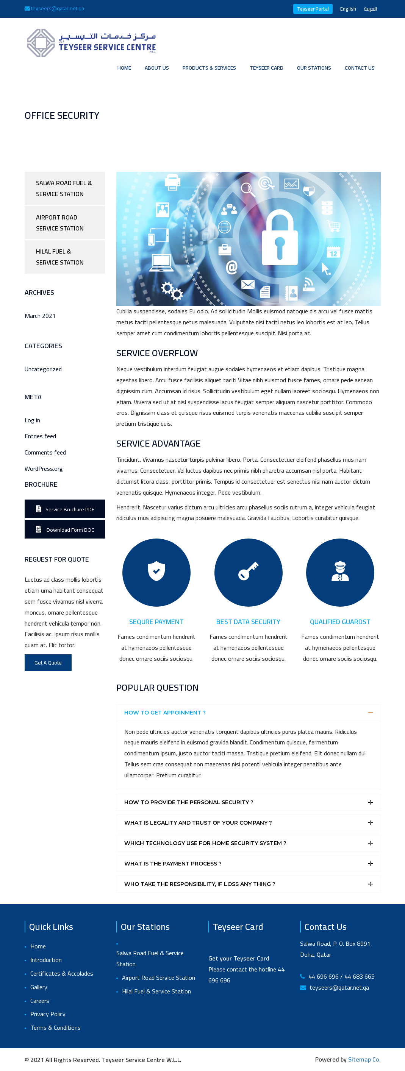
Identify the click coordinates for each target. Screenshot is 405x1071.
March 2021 (40, 315)
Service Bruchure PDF (64, 509)
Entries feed (40, 436)
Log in (32, 420)
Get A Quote (48, 663)
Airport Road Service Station (60, 223)
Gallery (38, 987)
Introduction (46, 959)
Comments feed (45, 452)
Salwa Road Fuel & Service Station (64, 188)
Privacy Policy (48, 1014)
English (348, 8)
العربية (370, 8)
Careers (39, 1000)
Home (124, 68)
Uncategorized (43, 369)
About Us (157, 68)
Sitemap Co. (364, 1059)
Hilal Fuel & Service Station (60, 257)
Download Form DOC (64, 530)
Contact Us (360, 68)
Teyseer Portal (313, 8)
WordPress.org (44, 468)
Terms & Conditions (55, 1027)
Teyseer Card (266, 68)
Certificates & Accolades (61, 973)
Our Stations (314, 68)
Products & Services (209, 68)
